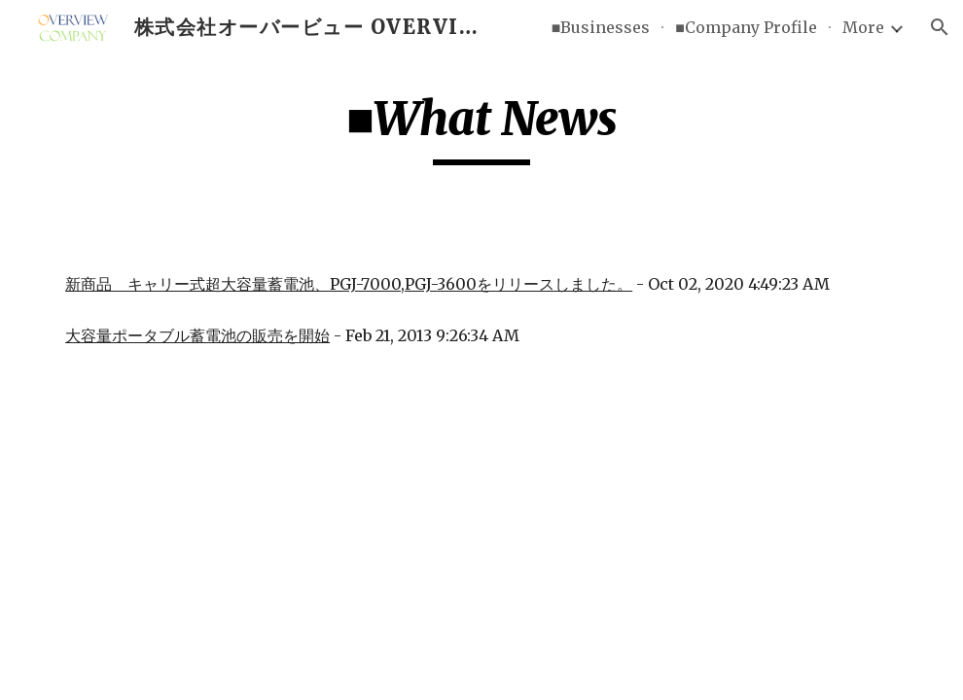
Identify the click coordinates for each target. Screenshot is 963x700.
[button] (939, 27)
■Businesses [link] (601, 27)
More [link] (863, 27)
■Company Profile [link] (746, 27)
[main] (481, 127)
